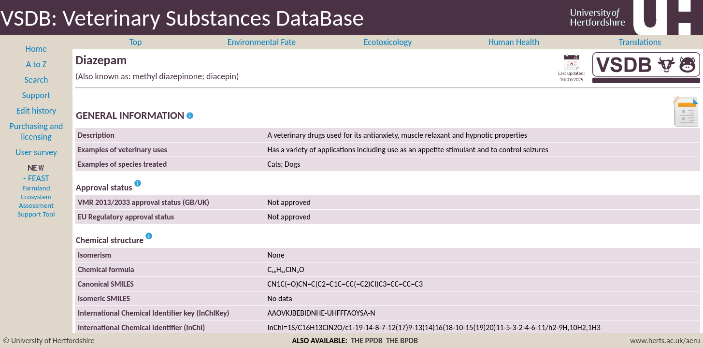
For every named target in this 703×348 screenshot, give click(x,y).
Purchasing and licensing (36, 131)
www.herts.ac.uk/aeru (665, 340)
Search (36, 79)
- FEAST (36, 195)
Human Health (514, 42)
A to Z (36, 64)
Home (36, 49)
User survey (36, 152)
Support (36, 95)
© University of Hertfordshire (49, 340)
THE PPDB (367, 340)
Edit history (36, 110)
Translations (640, 42)
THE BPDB (402, 340)
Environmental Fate (262, 42)
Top (135, 42)
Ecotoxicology (388, 42)
